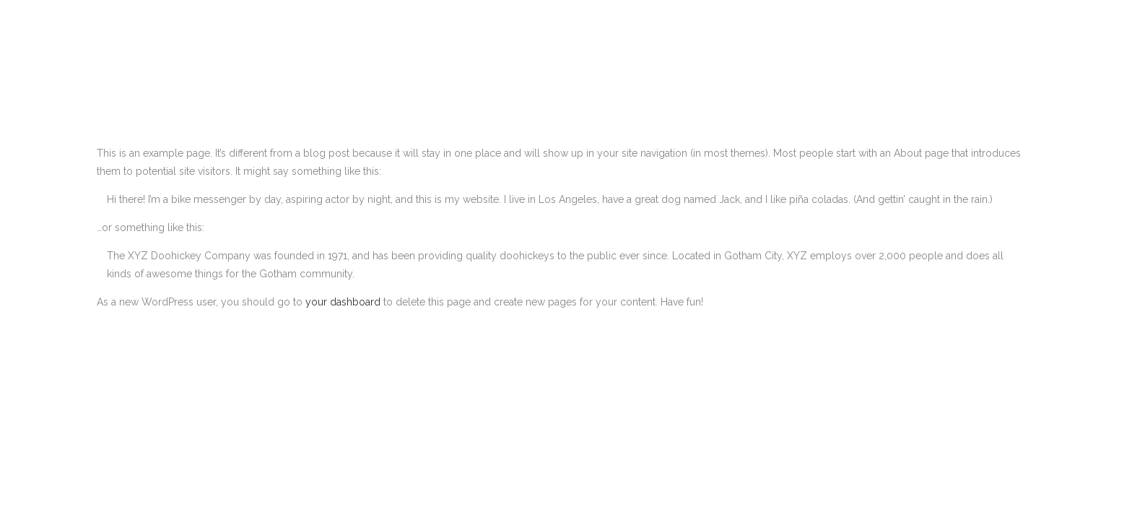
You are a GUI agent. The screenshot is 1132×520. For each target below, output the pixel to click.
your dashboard (342, 302)
